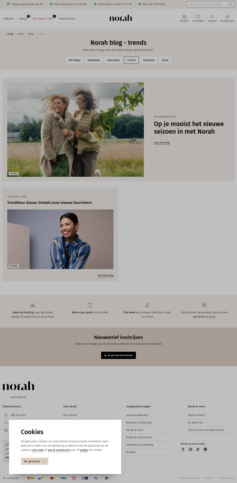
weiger (84, 450)
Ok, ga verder (34, 461)
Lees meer (37, 450)
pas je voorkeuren (59, 450)
